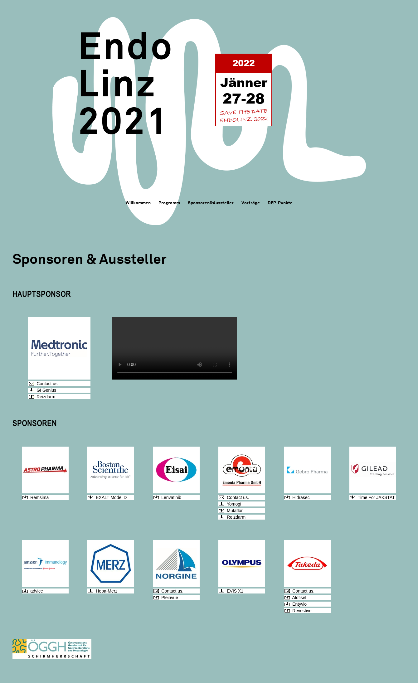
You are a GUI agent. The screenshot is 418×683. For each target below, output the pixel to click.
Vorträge (250, 203)
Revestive (301, 610)
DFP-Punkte (280, 203)
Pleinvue (169, 597)
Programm (169, 203)
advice (36, 591)
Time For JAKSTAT (376, 497)
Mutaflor (235, 510)
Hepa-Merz (106, 591)
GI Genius (46, 390)
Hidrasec (300, 497)
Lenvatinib (171, 497)
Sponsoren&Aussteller (211, 203)
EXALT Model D (111, 497)
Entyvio (299, 604)
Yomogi (234, 503)
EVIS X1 (235, 591)
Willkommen (138, 203)
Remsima (39, 497)
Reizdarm (45, 396)
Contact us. (47, 383)
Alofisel (299, 597)
